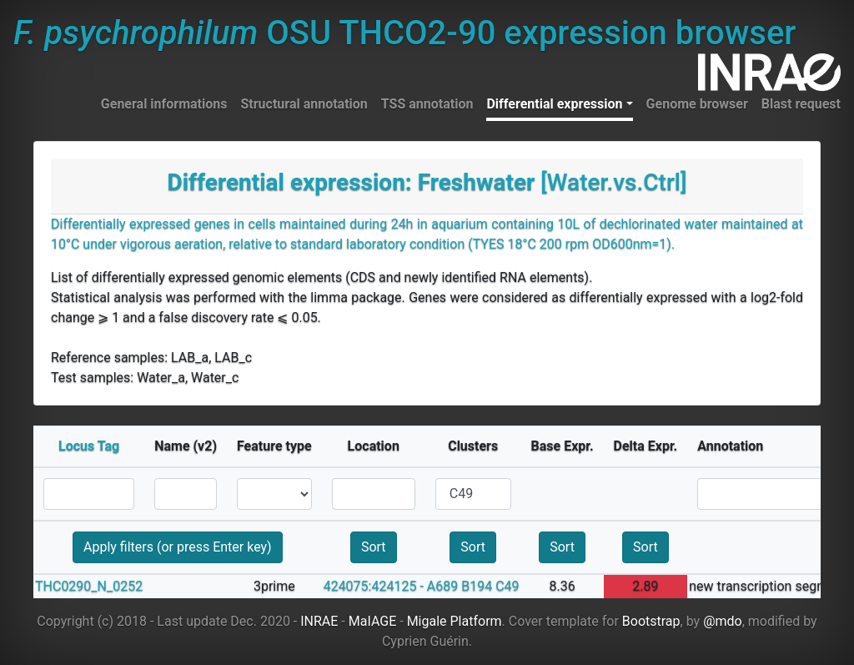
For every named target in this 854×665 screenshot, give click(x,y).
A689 (442, 586)
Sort (373, 547)
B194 (476, 586)
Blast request (801, 104)
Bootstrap (651, 621)
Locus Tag (88, 446)
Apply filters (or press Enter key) (177, 547)
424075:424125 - (374, 586)
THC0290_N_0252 (89, 586)
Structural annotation (303, 104)
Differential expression (554, 104)
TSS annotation (427, 104)
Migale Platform (454, 621)
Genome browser (697, 104)
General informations (164, 104)
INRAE (319, 621)
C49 (507, 586)
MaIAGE (373, 621)
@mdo (722, 621)
